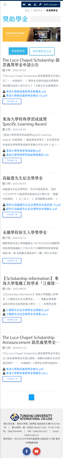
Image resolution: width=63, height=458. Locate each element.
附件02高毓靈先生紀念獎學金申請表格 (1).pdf (33, 204)
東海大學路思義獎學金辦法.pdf (25, 369)
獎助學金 (38, 10)
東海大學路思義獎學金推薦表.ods (26, 91)
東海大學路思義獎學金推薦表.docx (27, 373)
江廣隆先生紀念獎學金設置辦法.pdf (27, 310)
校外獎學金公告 (42, 51)
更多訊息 (12, 101)
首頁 (27, 10)
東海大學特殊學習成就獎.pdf (23, 150)
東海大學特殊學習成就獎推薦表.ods (27, 154)
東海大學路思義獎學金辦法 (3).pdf (26, 95)
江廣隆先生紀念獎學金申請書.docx (27, 314)
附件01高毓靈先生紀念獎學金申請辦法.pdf (31, 209)
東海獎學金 (18, 51)
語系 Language (51, 4)
